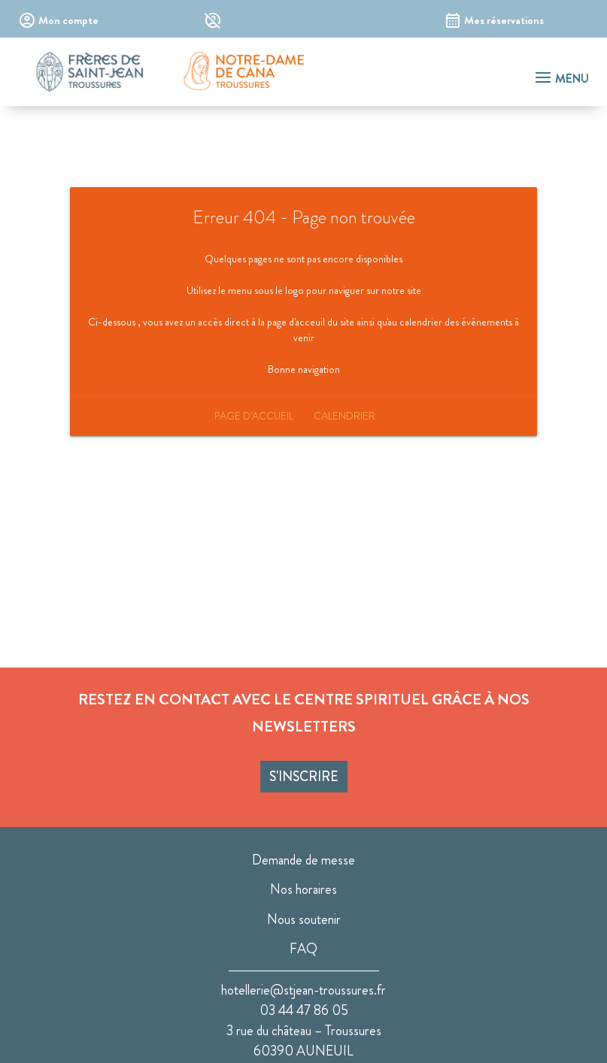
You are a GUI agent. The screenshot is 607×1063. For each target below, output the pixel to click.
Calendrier (344, 415)
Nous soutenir (304, 919)
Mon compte (68, 20)
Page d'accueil (253, 415)
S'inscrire (303, 776)
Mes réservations (504, 20)
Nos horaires (303, 889)
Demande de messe (303, 860)
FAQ (303, 949)
